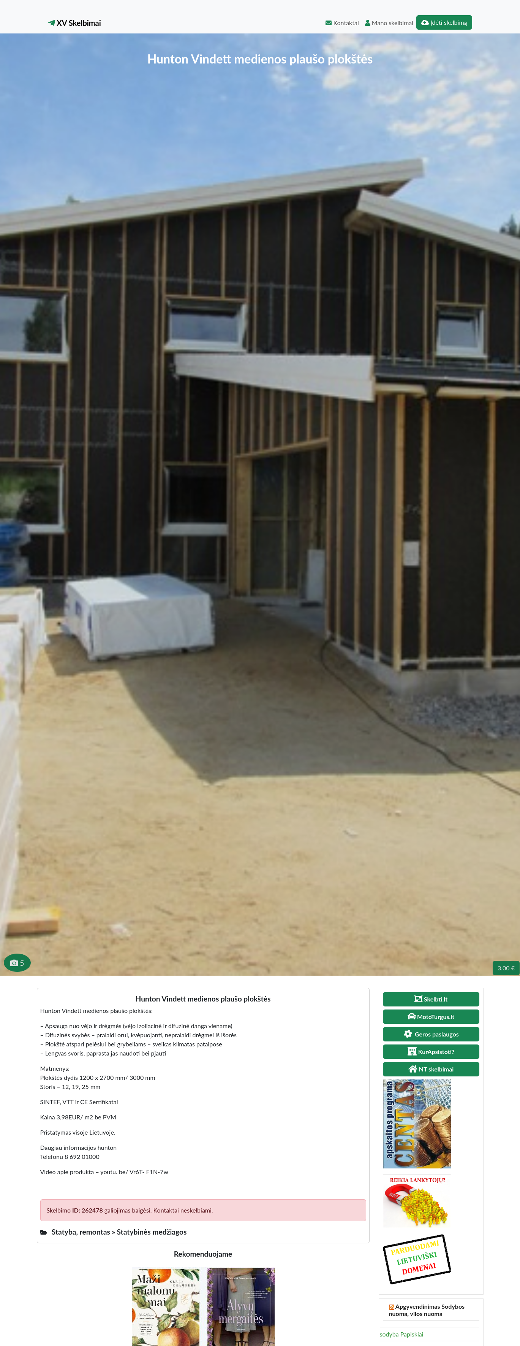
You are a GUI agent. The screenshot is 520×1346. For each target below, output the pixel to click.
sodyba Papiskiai (402, 1334)
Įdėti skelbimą (444, 22)
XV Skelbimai (74, 22)
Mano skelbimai (389, 22)
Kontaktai (342, 22)
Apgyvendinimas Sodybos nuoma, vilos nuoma (427, 1310)
